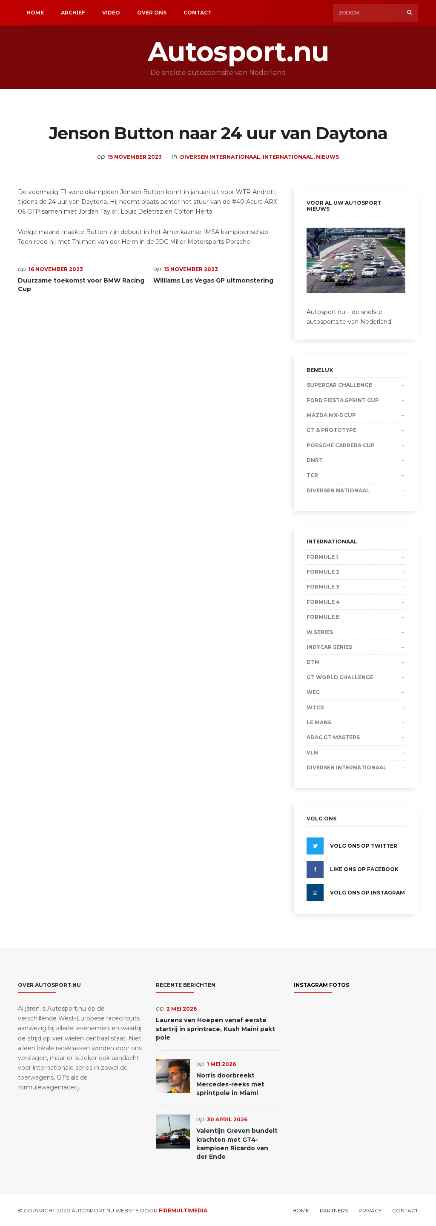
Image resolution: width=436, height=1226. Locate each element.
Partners (334, 1210)
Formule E (323, 617)
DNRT (315, 460)
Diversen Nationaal (338, 490)
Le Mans (319, 722)
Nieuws (327, 157)
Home (35, 12)
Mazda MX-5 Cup (331, 415)
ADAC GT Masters (333, 737)
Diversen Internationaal (220, 157)
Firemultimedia (183, 1210)
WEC (313, 692)
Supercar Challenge (339, 385)
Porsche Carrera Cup (341, 445)
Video (111, 12)
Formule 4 (323, 602)
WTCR (315, 707)
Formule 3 (323, 586)
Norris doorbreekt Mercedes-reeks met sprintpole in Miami (230, 1084)
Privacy (370, 1210)
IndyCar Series (329, 647)
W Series (320, 632)
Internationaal (288, 157)
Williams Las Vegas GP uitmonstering (213, 280)
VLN (312, 752)
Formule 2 (323, 572)
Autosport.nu (218, 51)
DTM (313, 662)
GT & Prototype (331, 430)
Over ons (151, 12)
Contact (198, 12)
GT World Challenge (340, 677)
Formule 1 (322, 557)
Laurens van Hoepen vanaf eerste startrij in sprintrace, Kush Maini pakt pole (215, 1028)
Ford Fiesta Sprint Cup (343, 400)
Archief (73, 12)
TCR (312, 475)
